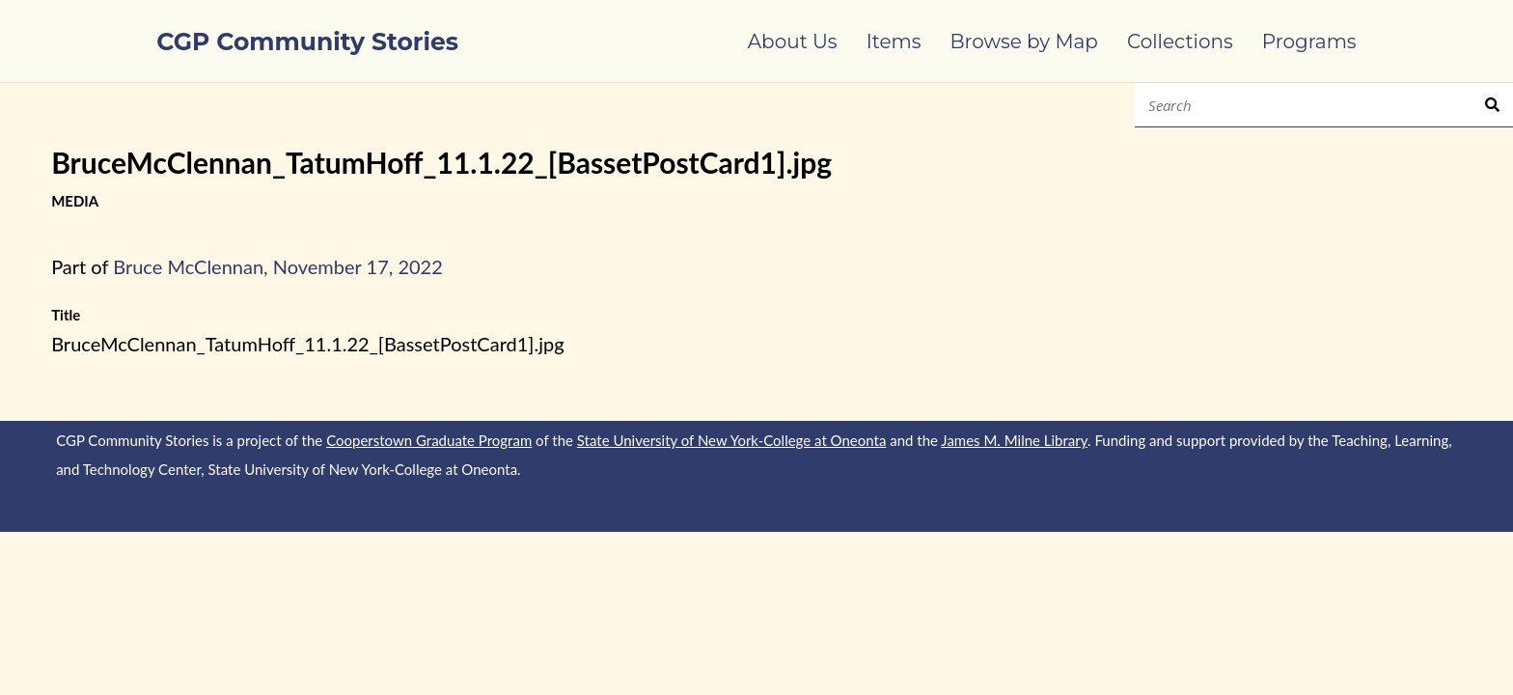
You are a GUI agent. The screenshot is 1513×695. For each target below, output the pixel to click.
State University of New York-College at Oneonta (732, 440)
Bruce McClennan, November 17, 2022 (278, 266)
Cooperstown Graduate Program (429, 440)
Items (894, 41)
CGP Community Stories (307, 41)
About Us (793, 41)
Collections (1180, 41)
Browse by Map (1023, 41)
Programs (1309, 41)
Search (1492, 105)
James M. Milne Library (1014, 440)
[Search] (1310, 105)
